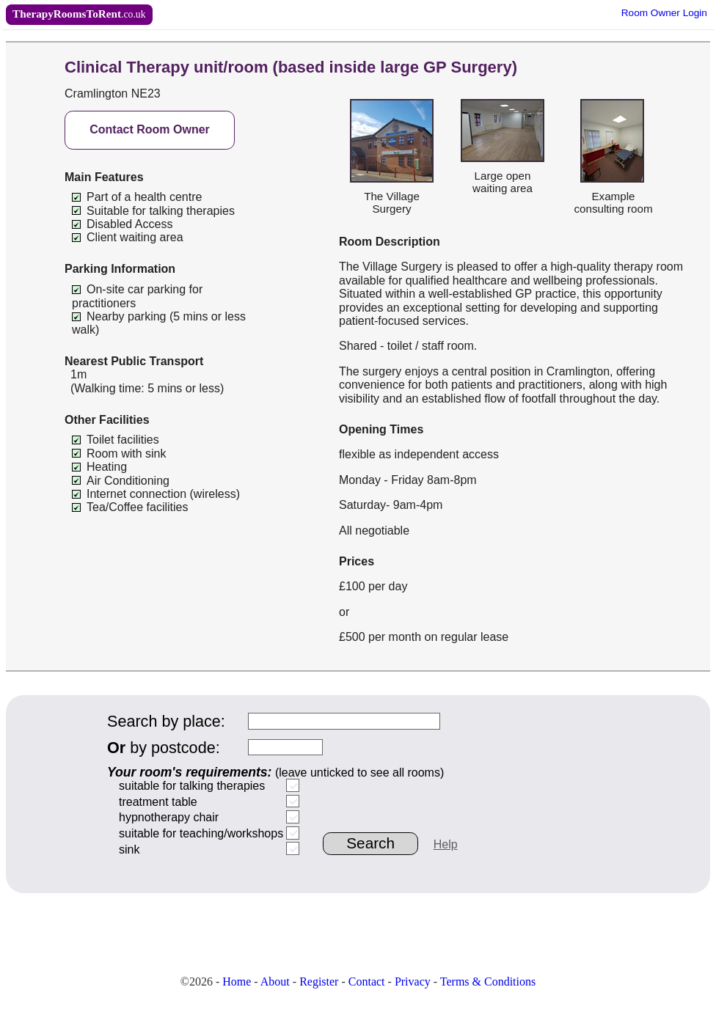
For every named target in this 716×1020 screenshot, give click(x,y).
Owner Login (664, 12)
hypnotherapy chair (169, 817)
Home (236, 981)
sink (129, 849)
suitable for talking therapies (192, 785)
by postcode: (163, 747)
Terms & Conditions (488, 981)
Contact (366, 981)
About (275, 981)
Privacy (413, 981)
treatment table (158, 802)
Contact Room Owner (150, 129)
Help (446, 844)
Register (318, 981)
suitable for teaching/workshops (201, 833)
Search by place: (166, 721)
